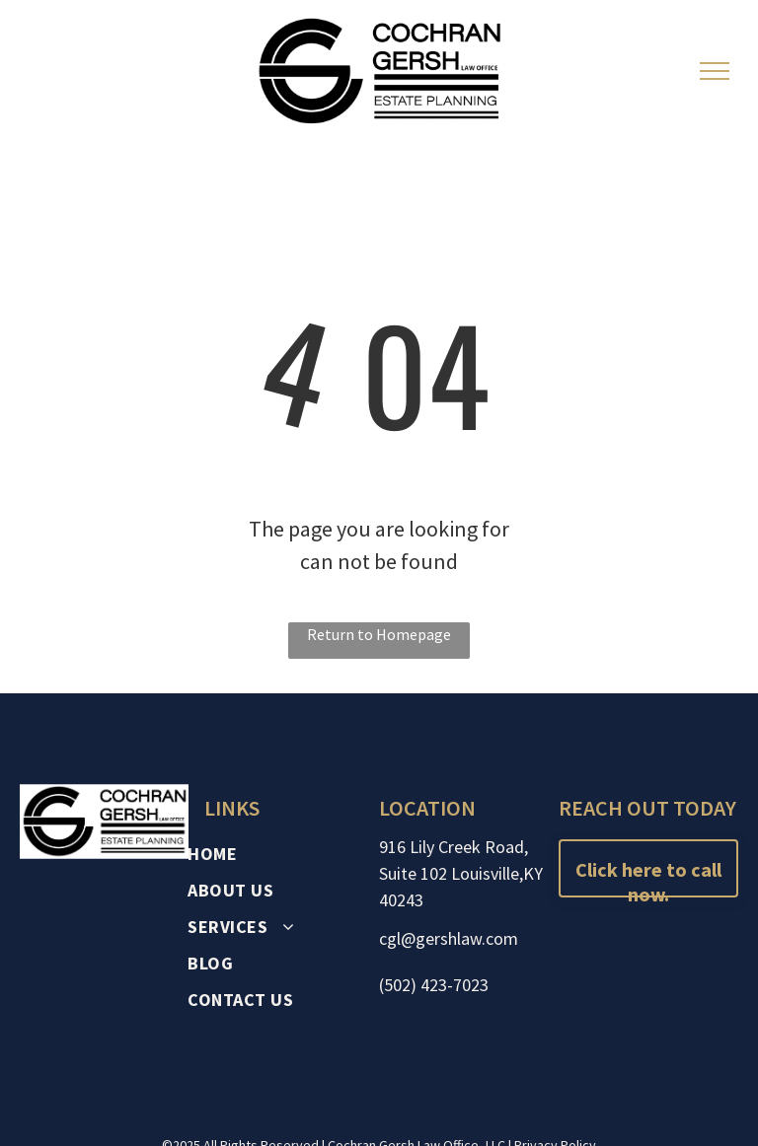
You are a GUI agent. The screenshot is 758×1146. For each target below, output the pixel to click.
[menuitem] (282, 853)
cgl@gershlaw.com (448, 938)
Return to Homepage (379, 634)
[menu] (714, 71)
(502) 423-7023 (434, 984)
